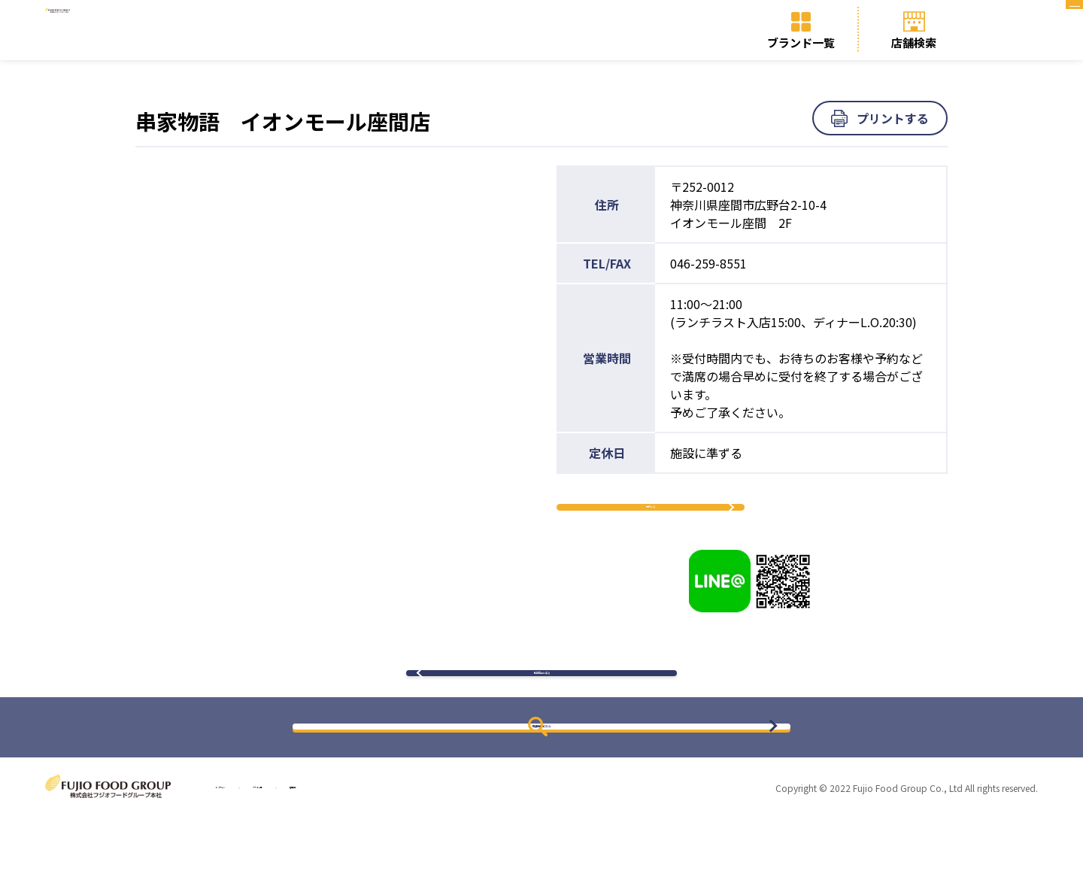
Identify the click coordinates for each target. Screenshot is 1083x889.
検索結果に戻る (541, 728)
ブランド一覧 (801, 42)
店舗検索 (913, 42)
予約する (650, 526)
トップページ (252, 859)
